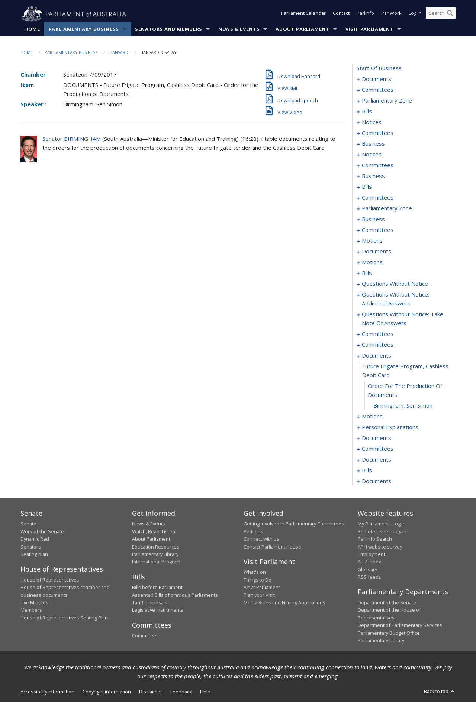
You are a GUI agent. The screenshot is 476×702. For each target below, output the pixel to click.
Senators (30, 546)
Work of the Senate (42, 531)
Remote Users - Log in (382, 531)
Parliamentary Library (155, 554)
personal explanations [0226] (390, 427)
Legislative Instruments (157, 610)
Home (32, 29)
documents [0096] (376, 251)
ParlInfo (365, 14)
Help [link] (205, 692)
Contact (341, 14)
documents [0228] (376, 438)
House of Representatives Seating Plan (64, 617)
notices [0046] (372, 154)
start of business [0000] (379, 68)
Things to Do (257, 579)
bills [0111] (367, 273)
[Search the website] (441, 14)
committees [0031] (377, 133)
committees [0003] (377, 90)
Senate (28, 524)
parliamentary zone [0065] (387, 208)
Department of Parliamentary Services (400, 625)
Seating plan (34, 554)
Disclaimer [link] (150, 692)
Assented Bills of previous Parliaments (175, 595)
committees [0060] (377, 197)
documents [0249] (376, 481)
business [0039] (373, 144)
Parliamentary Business (84, 29)
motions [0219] (372, 416)
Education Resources (155, 546)
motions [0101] (372, 262)
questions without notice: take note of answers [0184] (402, 319)
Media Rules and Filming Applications (284, 602)
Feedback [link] (181, 692)
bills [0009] (367, 111)
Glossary (367, 569)
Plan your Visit (259, 595)
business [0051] (373, 176)
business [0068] (373, 219)
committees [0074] (377, 230)
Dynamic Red (34, 539)
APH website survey (380, 546)
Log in (415, 14)
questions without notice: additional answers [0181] (395, 299)
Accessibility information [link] (47, 692)
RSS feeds (369, 577)
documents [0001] (376, 79)
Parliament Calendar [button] (303, 14)
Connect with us (261, 539)
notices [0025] (372, 122)
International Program (156, 562)
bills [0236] (367, 470)
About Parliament (302, 29)
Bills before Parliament (157, 587)
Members (31, 610)
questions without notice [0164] (395, 284)
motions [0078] (372, 241)
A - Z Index (369, 562)
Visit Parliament (369, 29)
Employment (371, 554)
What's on (255, 572)
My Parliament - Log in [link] (382, 524)
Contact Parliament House (272, 546)
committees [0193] (377, 334)
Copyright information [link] (107, 692)
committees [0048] (377, 165)
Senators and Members (168, 29)
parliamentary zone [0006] (387, 100)
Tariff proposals (149, 602)
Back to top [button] (440, 691)
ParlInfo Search (375, 539)
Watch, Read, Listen (153, 531)
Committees (145, 636)
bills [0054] (367, 187)
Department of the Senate (387, 602)
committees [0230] (377, 449)
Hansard (118, 52)
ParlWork (391, 14)
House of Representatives (49, 579)
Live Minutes (34, 602)
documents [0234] (376, 459)
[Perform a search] (450, 14)
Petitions (253, 531)
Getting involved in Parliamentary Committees (294, 524)
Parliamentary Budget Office (389, 633)
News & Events (239, 29)
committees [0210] (377, 345)
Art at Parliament (262, 587)
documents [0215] (376, 355)
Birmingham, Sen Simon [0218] (402, 406)
